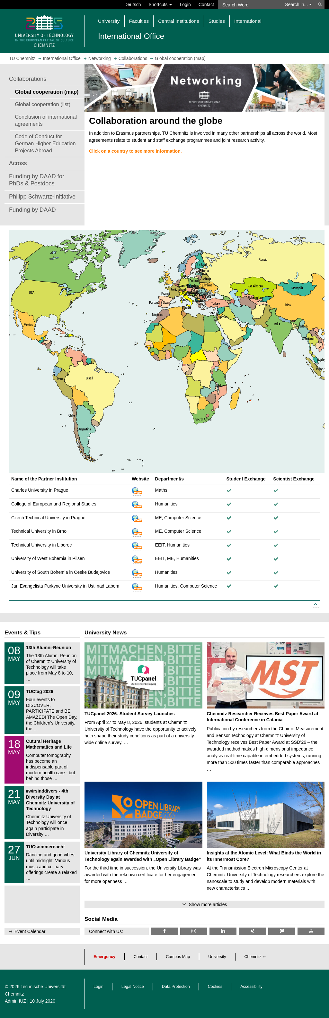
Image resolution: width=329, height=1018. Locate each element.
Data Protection (176, 986)
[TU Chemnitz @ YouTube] (311, 931)
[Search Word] (249, 4)
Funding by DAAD (32, 210)
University (217, 956)
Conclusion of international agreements (46, 120)
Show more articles (208, 904)
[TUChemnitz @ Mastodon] (281, 931)
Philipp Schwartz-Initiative (42, 196)
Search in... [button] (298, 4)
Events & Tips (22, 633)
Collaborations (27, 79)
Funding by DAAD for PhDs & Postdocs (36, 180)
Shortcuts (160, 4)
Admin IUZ (15, 1001)
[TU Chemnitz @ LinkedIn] (222, 931)
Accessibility (251, 986)
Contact (206, 4)
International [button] (248, 21)
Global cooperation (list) (42, 104)
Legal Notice (132, 986)
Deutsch (132, 4)
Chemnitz (253, 956)
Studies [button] (217, 21)
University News (105, 633)
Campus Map (178, 956)
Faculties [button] (139, 21)
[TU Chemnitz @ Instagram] (193, 931)
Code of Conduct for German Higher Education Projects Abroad (45, 143)
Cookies (215, 986)
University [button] (109, 21)
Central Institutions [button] (178, 21)
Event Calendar (30, 931)
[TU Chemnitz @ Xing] (252, 931)
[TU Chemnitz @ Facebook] (164, 931)
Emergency (104, 956)
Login (185, 4)
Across (18, 163)
